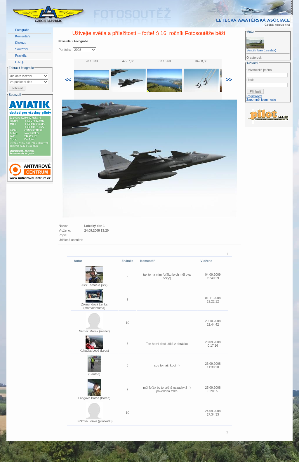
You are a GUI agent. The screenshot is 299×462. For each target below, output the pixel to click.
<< (68, 80)
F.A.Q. (19, 62)
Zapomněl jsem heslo (261, 99)
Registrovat (254, 96)
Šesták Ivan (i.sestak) (261, 50)
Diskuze (20, 42)
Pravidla (21, 55)
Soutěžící (21, 49)
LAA (288, 447)
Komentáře (22, 36)
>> (229, 80)
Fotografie (22, 30)
